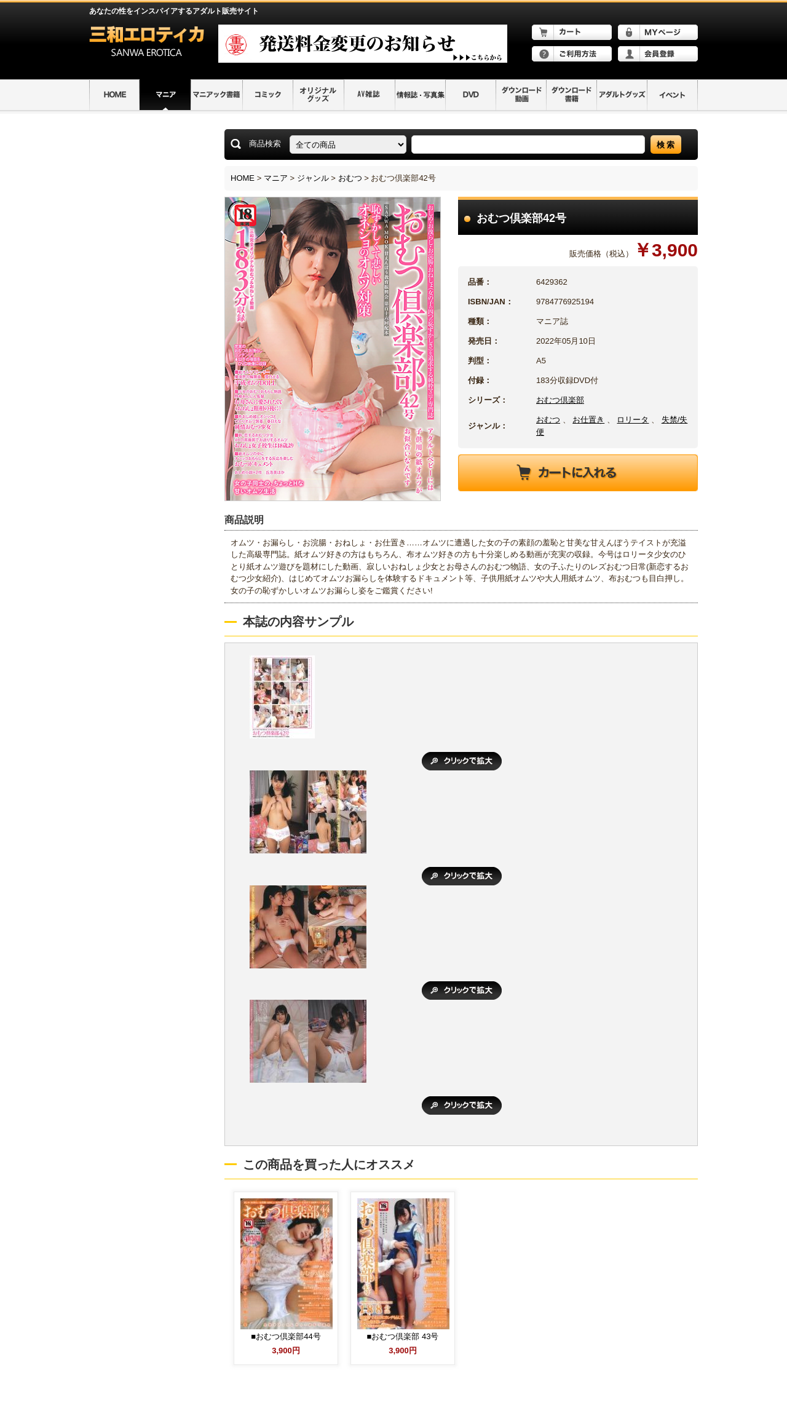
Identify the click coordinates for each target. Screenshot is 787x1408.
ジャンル (313, 178)
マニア (276, 178)
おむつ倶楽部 (560, 400)
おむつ (350, 178)
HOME (243, 178)
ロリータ (633, 419)
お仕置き (588, 419)
